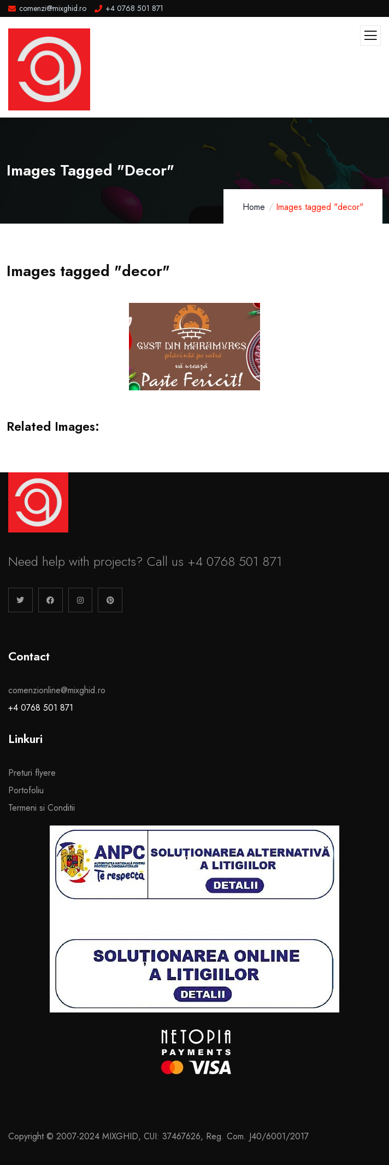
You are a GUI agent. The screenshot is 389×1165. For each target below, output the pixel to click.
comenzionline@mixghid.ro (56, 690)
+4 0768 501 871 (40, 707)
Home (254, 207)
